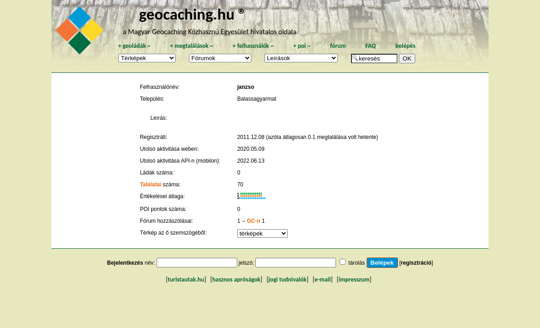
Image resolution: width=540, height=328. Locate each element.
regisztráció (416, 263)
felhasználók (253, 46)
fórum (338, 46)
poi (302, 46)
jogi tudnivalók (288, 279)
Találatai (150, 184)
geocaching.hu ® (192, 14)
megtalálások (191, 46)
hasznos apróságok (236, 279)
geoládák (134, 46)
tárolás (356, 263)
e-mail (323, 279)
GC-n (253, 221)
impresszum (354, 279)
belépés (405, 46)
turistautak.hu (186, 279)
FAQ (370, 46)
